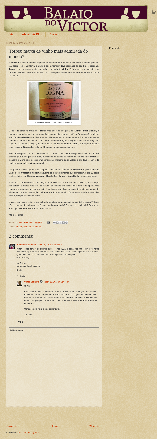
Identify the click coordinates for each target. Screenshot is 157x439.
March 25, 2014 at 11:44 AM (49, 244)
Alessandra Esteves (26, 244)
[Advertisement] (54, 415)
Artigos (19, 226)
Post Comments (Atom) (28, 432)
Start (12, 34)
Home (54, 426)
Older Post (95, 426)
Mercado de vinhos (32, 226)
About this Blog (32, 34)
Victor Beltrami (31, 282)
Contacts (54, 34)
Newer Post (13, 426)
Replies (23, 276)
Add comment (16, 330)
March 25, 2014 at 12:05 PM (56, 282)
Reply (19, 270)
